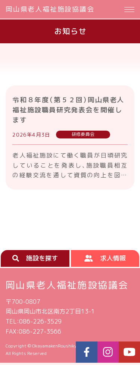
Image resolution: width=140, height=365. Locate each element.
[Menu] (129, 9)
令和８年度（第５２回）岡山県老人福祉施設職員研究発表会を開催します (69, 110)
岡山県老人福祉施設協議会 (50, 9)
